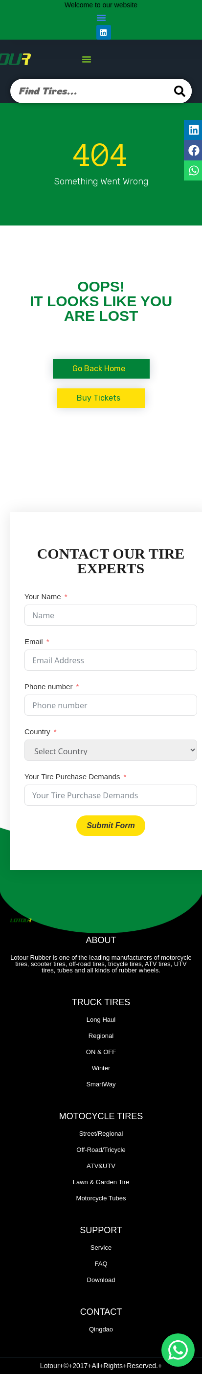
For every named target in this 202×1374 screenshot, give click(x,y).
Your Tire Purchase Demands (72, 776)
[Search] (179, 91)
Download (101, 1280)
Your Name (42, 596)
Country (37, 731)
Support (101, 1230)
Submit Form (111, 825)
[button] (101, 17)
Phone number (48, 686)
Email (33, 641)
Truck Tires (101, 1002)
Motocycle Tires (101, 1116)
